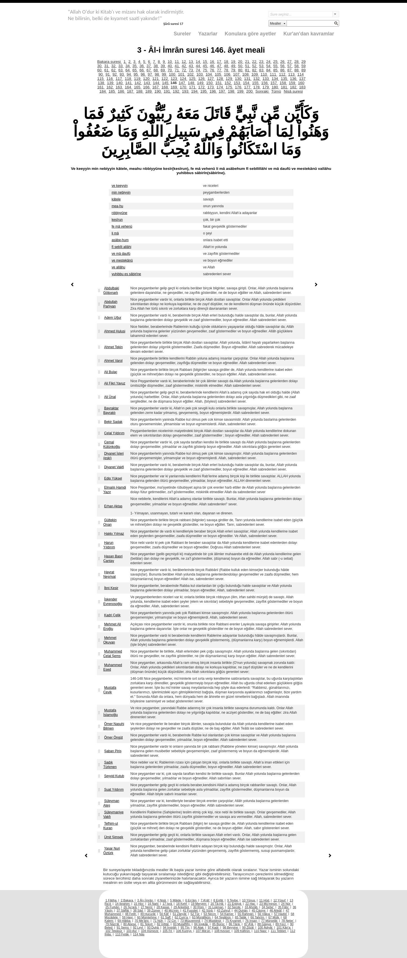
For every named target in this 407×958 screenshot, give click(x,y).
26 (282, 61)
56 (283, 66)
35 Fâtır (283, 907)
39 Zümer (154, 910)
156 (265, 83)
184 (103, 91)
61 (107, 70)
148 (191, 83)
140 (120, 83)
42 (184, 66)
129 (229, 78)
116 (110, 78)
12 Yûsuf (279, 900)
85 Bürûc (219, 924)
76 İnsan (251, 920)
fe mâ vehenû (122, 226)
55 (276, 66)
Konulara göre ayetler (250, 34)
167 (156, 87)
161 (101, 87)
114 (300, 74)
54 (269, 66)
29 (303, 61)
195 (204, 91)
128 (220, 78)
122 (165, 78)
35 (135, 66)
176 (238, 87)
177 (248, 87)
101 (181, 74)
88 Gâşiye (264, 924)
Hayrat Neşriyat (109, 574)
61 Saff (166, 917)
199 (240, 91)
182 (293, 87)
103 (200, 74)
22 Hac (250, 903)
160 (301, 83)
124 (183, 78)
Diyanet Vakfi (114, 467)
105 (218, 74)
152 (228, 83)
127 (211, 78)
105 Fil (168, 931)
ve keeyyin (120, 186)
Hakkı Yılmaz (114, 534)
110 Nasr (260, 931)
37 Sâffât (123, 910)
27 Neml (147, 907)
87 (290, 70)
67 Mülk (274, 917)
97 (150, 74)
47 (219, 66)
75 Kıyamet (234, 920)
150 (210, 83)
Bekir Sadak (113, 422)
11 (177, 61)
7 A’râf (205, 900)
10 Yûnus (249, 900)
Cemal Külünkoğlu (111, 444)
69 (163, 70)
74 (198, 70)
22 (254, 61)
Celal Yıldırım (114, 433)
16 (212, 61)
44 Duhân (241, 910)
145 (165, 83)
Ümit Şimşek (113, 837)
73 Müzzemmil (190, 920)
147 (182, 83)
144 (156, 83)
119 (137, 78)
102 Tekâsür (114, 931)
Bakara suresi (109, 61)
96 (143, 74)
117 (119, 78)
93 (122, 74)
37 (149, 66)
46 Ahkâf (276, 910)
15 (205, 61)
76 (212, 70)
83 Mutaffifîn (182, 924)
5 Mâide (176, 900)
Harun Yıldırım (109, 545)
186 (121, 91)
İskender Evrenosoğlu (112, 601)
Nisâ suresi (293, 91)
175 (229, 87)
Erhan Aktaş (113, 506)
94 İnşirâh (170, 927)
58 (297, 66)
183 (302, 87)
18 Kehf (182, 903)
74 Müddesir (213, 920)
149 (200, 83)
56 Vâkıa (264, 914)
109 (255, 74)
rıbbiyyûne (119, 213)
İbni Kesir (111, 588)
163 (119, 87)
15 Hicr (139, 903)
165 (137, 87)
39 (163, 66)
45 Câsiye (259, 910)
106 (227, 74)
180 (275, 87)
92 (115, 74)
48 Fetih (131, 914)
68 (156, 70)
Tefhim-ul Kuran (110, 826)
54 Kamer (227, 914)
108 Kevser (222, 931)
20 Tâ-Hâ (217, 903)
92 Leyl (138, 927)
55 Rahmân (246, 914)
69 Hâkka (124, 920)
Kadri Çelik (112, 615)
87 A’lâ (249, 924)
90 (101, 74)
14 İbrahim (122, 903)
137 (302, 78)
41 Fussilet (191, 910)
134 (275, 78)
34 (128, 66)
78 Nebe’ (288, 920)
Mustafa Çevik (109, 690)
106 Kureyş (184, 931)
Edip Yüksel (113, 478)
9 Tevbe (233, 900)
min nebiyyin (121, 192)
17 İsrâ (168, 903)
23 (262, 61)
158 (283, 83)
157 (274, 83)
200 (250, 91)
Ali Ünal (110, 397)
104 (209, 74)
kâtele (116, 199)
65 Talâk (241, 917)
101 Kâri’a (284, 927)
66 (142, 70)
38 (156, 66)
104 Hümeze (150, 931)
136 (293, 78)
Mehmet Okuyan (109, 640)
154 (246, 83)
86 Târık (235, 924)
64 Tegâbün (223, 917)
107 (237, 74)
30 (100, 66)
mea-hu (117, 206)
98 (157, 74)
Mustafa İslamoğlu (110, 712)
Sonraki (263, 91)
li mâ (115, 233)
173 (211, 87)
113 (291, 74)
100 (172, 74)
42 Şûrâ (207, 910)
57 (290, 66)
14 (198, 61)
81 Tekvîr (146, 924)
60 (100, 70)
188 (139, 91)
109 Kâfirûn (242, 931)
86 (283, 70)
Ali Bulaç (110, 372)
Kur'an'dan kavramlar (308, 34)
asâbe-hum (120, 240)
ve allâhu (118, 267)
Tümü (276, 91)
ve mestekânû (122, 260)
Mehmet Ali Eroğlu (112, 626)
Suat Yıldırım (114, 790)
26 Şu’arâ (131, 907)
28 (297, 61)
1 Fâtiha (111, 900)
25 (276, 61)
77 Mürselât (269, 920)
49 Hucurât (148, 914)
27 (290, 61)
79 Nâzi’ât (112, 924)
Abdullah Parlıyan (110, 304)
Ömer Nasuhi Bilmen (113, 726)
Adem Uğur (112, 318)
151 (219, 83)
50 (240, 66)
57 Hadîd (280, 914)
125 (192, 78)
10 (170, 61)
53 (262, 66)
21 (247, 61)
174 (220, 87)
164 (128, 87)
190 (158, 91)
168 (165, 87)
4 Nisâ (162, 900)
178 (257, 87)
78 (226, 70)
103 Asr (132, 931)
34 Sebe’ (268, 907)
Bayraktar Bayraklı (110, 410)
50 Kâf (164, 914)
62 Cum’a (182, 917)
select (336, 14)
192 (176, 91)
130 (238, 78)
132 (257, 78)
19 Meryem (199, 903)
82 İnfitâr (163, 924)
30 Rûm (199, 907)
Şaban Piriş (112, 751)
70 (170, 70)
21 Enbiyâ (235, 903)
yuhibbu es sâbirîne (126, 274)
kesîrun (117, 220)
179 (266, 87)
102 (190, 74)
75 (205, 70)
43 (191, 66)
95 (136, 74)
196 (213, 91)
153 (237, 83)
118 (128, 78)
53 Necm (210, 914)
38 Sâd (138, 910)
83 (262, 70)
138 (101, 83)
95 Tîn (185, 927)
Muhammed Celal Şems (112, 653)
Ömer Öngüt (113, 737)
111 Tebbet (279, 931)
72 (184, 70)
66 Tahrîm (257, 917)
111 (273, 74)
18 (226, 61)
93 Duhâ (153, 927)
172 (201, 87)
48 (226, 66)
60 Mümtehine (147, 917)
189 (149, 91)
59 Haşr (128, 917)
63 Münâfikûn (201, 917)
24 (269, 61)
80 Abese (130, 924)
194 (194, 91)
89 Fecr (281, 924)
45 (205, 66)
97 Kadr (213, 927)
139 (110, 83)
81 (247, 70)
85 (276, 70)
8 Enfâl (218, 900)
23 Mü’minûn (268, 903)
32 (114, 66)
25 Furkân (112, 907)
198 (231, 91)
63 (121, 70)
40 (170, 66)
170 (183, 87)
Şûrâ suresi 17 (173, 24)
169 (174, 87)
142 (138, 83)
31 (107, 66)
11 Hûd (264, 900)
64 (128, 70)
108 (246, 74)
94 (129, 74)
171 (192, 87)
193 (185, 91)
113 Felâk (122, 934)
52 (254, 66)
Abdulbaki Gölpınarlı (111, 290)
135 (284, 78)
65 (135, 70)
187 (130, 91)
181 (284, 87)
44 (198, 66)
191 (167, 91)
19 (233, 61)
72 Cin (172, 920)
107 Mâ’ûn (203, 931)
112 (282, 74)
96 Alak (199, 927)
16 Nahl (153, 903)
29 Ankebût (182, 907)
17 (219, 61)
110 (264, 74)
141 (129, 83)
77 (219, 70)
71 (177, 70)
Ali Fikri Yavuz (114, 383)
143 (147, 83)
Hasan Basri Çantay (112, 558)
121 (156, 78)
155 (255, 83)
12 (184, 61)
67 (149, 70)
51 (247, 66)
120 (146, 78)
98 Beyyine (231, 927)
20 (240, 61)
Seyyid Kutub (114, 776)
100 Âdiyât (265, 927)
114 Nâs (139, 934)
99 (164, 74)
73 (191, 70)
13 (191, 61)
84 (269, 70)
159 (292, 83)
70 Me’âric (142, 920)
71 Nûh (158, 920)
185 (112, 91)
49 (233, 66)
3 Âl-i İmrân (145, 900)
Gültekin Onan (109, 522)
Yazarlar (207, 34)
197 (222, 91)
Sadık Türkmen (109, 764)
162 (110, 87)
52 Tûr (195, 914)
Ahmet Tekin (113, 347)
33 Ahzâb (251, 907)
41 (177, 66)
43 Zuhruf (224, 910)
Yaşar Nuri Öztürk (111, 850)
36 (142, 66)
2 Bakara (127, 900)
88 (297, 70)
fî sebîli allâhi (121, 247)
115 (101, 78)
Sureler (182, 34)
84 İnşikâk (201, 924)
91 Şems (123, 927)
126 (201, 78)
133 (266, 78)
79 (233, 70)
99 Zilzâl (248, 927)
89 (303, 70)
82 (254, 70)
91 (108, 74)
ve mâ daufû (121, 254)
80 (240, 70)
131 (248, 78)
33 (121, 66)
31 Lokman (216, 907)
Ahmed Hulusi (114, 331)
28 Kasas (163, 907)
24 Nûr (286, 903)
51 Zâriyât (180, 914)
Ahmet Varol (113, 361)
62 (114, 70)
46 (212, 66)
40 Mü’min (171, 910)
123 (174, 78)
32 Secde (234, 907)
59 (303, 66)
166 (146, 87)
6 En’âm (191, 900)
